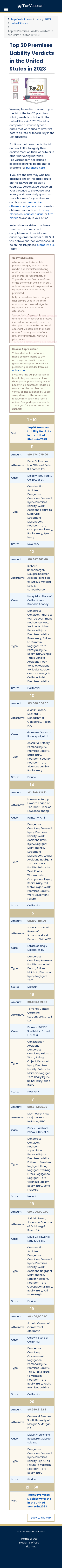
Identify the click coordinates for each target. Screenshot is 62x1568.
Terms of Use (29, 1539)
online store (19, 370)
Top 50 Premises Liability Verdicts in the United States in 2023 (39, 1500)
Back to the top (41, 1518)
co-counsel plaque (31, 214)
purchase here (35, 168)
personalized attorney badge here (26, 204)
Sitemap (31, 1546)
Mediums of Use (29, 1542)
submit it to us (46, 245)
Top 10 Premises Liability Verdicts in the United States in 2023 (39, 433)
